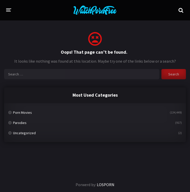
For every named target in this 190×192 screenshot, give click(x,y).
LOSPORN (105, 184)
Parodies (20, 122)
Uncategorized (24, 133)
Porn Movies (22, 112)
